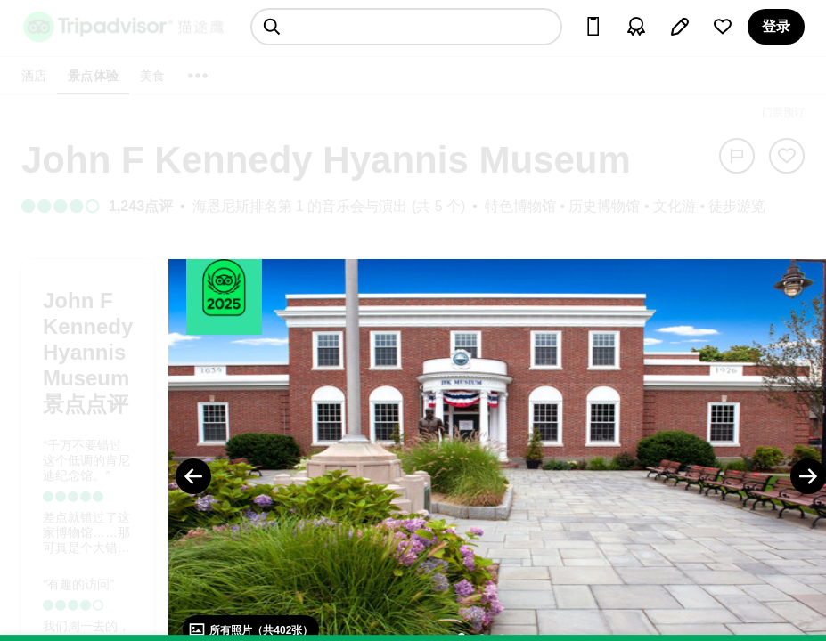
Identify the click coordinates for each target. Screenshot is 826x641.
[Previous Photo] (193, 476)
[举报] (737, 156)
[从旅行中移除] (787, 156)
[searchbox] (406, 27)
